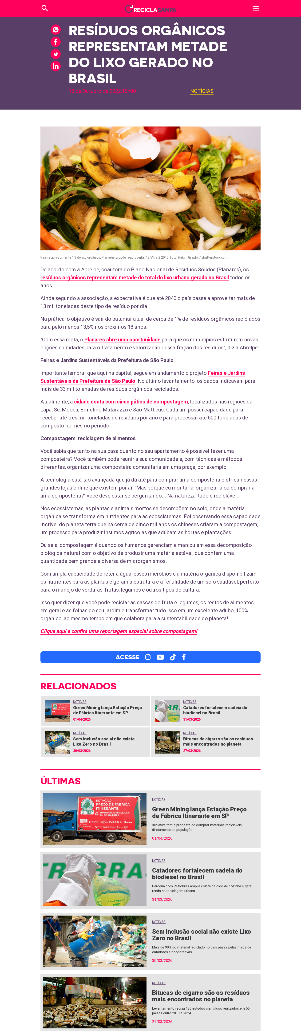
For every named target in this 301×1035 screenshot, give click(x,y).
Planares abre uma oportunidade (122, 340)
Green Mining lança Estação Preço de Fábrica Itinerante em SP (107, 710)
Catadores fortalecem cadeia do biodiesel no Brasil (215, 710)
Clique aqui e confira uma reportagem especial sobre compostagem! (118, 631)
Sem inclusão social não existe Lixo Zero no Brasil (104, 741)
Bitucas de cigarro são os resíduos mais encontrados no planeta (218, 741)
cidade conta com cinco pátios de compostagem (131, 402)
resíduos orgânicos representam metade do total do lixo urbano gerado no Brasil (134, 277)
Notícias (202, 91)
